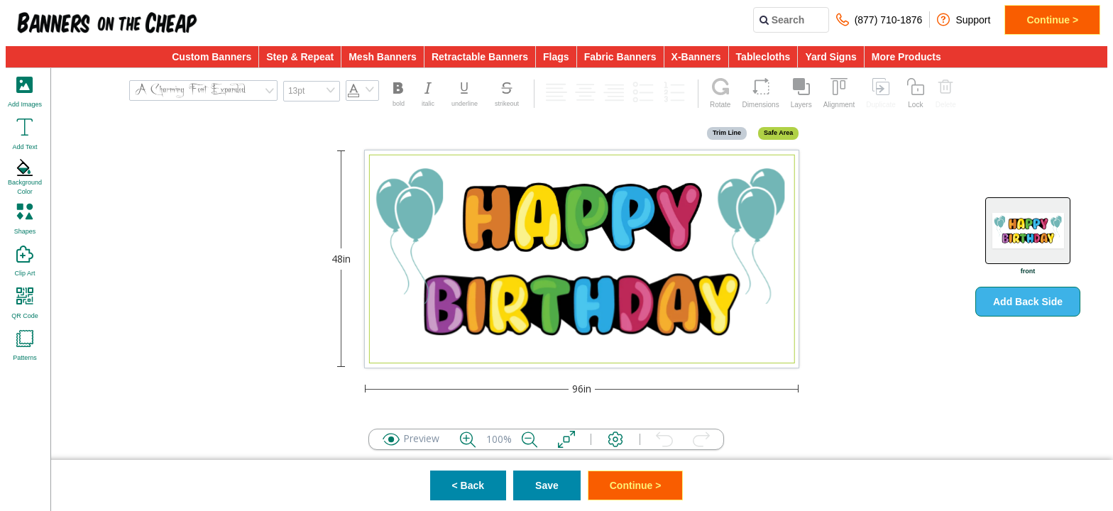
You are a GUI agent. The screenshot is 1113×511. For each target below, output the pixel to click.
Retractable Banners (480, 56)
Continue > (1052, 20)
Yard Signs (830, 56)
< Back (468, 485)
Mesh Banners (383, 56)
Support (963, 19)
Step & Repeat (300, 56)
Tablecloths (763, 56)
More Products (906, 56)
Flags (556, 56)
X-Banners (696, 56)
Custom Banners (211, 56)
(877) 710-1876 (879, 19)
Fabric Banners (620, 56)
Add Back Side (1028, 301)
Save (547, 485)
